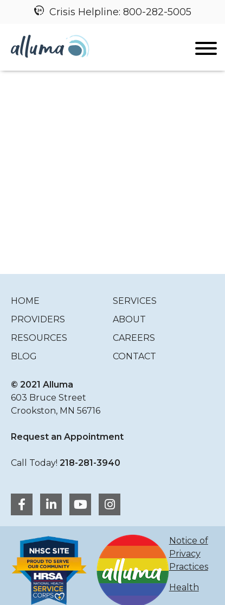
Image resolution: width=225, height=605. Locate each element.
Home (25, 301)
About (129, 319)
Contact (134, 356)
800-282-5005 (157, 12)
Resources (39, 338)
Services (135, 301)
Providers (38, 319)
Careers (134, 338)
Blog (24, 356)
